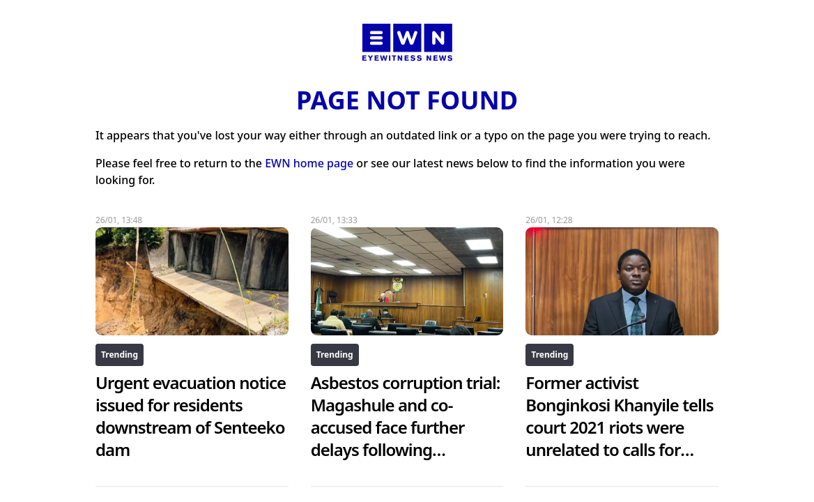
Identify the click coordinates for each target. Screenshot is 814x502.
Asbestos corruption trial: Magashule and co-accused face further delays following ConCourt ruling (405, 427)
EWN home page (309, 163)
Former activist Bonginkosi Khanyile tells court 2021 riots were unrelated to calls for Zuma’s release (619, 427)
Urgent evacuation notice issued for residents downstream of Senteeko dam (190, 416)
